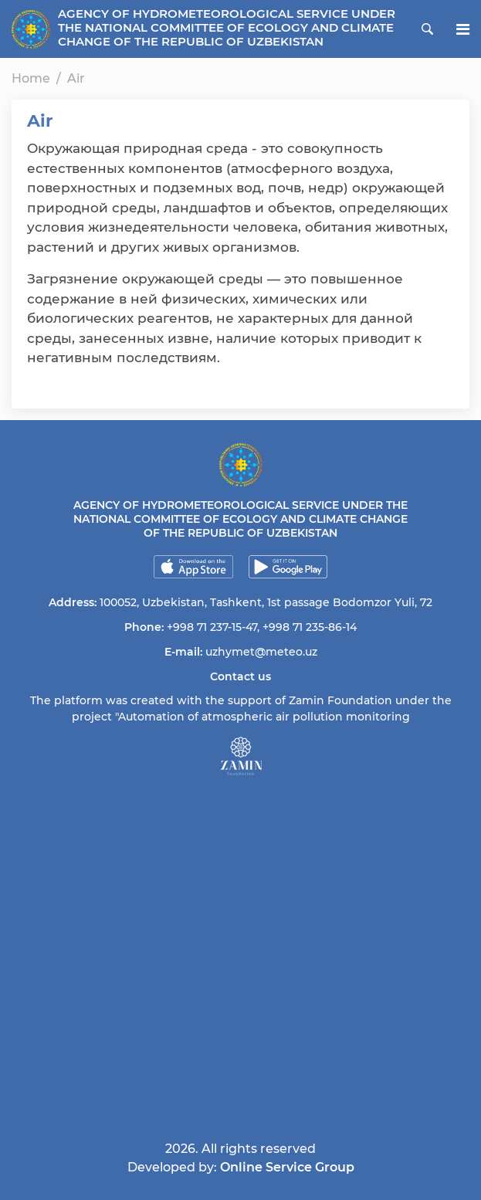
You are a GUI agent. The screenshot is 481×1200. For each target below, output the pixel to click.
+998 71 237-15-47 (212, 627)
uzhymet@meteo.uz (261, 652)
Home (31, 78)
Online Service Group (287, 1167)
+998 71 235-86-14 (310, 627)
